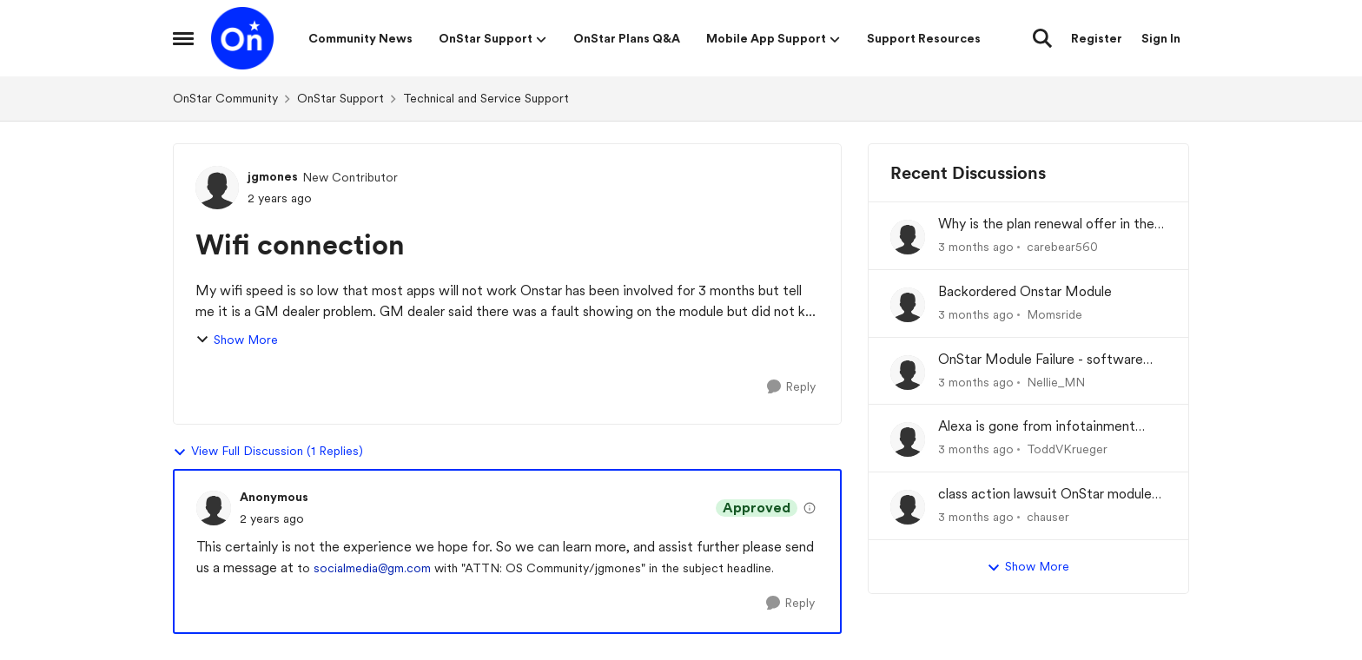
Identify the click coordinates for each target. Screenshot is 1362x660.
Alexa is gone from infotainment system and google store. (1036, 427)
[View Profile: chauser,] (907, 507)
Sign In (1160, 38)
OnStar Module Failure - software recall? (1040, 360)
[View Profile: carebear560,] (907, 237)
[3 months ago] (976, 247)
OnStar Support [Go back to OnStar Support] (340, 98)
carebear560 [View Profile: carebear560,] (1062, 247)
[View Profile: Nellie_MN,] (907, 372)
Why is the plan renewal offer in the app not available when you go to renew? (1046, 224)
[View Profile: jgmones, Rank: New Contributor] (217, 187)
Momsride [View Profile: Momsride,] (1054, 314)
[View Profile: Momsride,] (907, 304)
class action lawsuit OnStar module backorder (1045, 494)
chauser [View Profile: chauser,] (1048, 517)
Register (1096, 38)
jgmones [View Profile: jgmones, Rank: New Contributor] (273, 176)
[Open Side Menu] (183, 38)
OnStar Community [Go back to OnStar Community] (225, 98)
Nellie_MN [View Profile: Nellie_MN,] (1056, 381)
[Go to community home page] (242, 38)
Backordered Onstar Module (1025, 291)
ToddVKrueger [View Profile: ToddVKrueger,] (1067, 449)
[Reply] (791, 387)
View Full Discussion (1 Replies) (268, 451)
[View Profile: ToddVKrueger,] (907, 439)
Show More (236, 340)
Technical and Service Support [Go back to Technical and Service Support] (486, 98)
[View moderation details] (809, 508)
